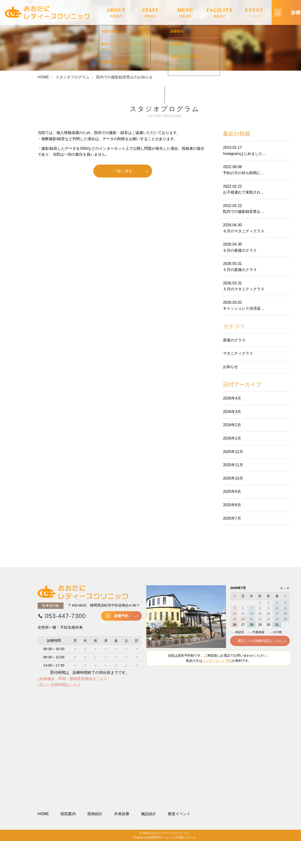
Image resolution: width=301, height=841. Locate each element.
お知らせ (230, 367)
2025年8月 (232, 505)
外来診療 (121, 814)
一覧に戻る (122, 171)
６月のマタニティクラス (243, 231)
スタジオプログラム (72, 77)
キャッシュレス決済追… (243, 308)
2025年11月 (233, 465)
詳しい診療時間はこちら (60, 685)
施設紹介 (148, 814)
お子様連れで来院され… (243, 192)
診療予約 (121, 616)
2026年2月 (232, 425)
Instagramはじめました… (244, 154)
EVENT (254, 13)
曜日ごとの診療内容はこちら (260, 641)
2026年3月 (232, 412)
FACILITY (219, 13)
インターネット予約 (217, 661)
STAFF (150, 13)
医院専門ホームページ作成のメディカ (172, 837)
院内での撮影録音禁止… (243, 212)
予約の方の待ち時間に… (243, 173)
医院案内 (68, 814)
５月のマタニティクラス (243, 289)
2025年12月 (233, 452)
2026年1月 (232, 438)
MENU (185, 13)
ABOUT (116, 13)
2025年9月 (232, 491)
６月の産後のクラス (240, 250)
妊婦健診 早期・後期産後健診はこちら (73, 679)
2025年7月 (232, 518)
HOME (43, 77)
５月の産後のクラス (240, 270)
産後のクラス (234, 340)
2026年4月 (232, 398)
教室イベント (179, 814)
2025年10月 (233, 478)
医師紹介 (95, 814)
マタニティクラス (238, 353)
